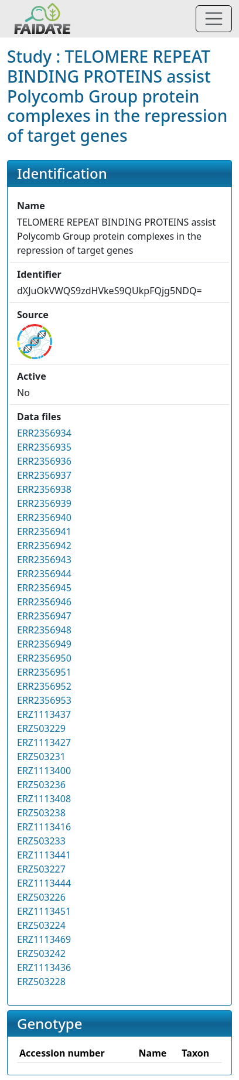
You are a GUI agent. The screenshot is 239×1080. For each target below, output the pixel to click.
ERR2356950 (44, 658)
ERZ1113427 (44, 742)
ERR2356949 (44, 644)
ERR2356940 (44, 517)
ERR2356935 (44, 447)
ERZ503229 (41, 728)
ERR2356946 (44, 601)
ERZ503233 (41, 840)
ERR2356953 (44, 700)
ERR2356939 (44, 503)
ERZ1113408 (44, 798)
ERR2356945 (44, 587)
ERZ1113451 (44, 911)
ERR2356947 (44, 615)
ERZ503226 (41, 897)
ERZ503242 (41, 953)
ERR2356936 (44, 461)
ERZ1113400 (44, 770)
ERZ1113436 (44, 967)
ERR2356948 (44, 630)
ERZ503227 (41, 869)
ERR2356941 (44, 531)
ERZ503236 (41, 784)
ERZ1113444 (44, 883)
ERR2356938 (44, 489)
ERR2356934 (44, 433)
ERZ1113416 (44, 826)
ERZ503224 (41, 925)
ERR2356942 (44, 545)
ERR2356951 (44, 672)
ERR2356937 (44, 475)
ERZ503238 (41, 812)
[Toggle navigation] (214, 18)
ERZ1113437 (44, 714)
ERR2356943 (44, 559)
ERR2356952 (44, 686)
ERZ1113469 (44, 939)
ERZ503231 (41, 756)
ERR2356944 (44, 573)
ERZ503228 (41, 981)
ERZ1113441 (44, 855)
